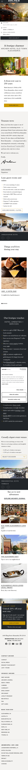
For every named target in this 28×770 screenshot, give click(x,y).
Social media (5, 662)
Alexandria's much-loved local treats (12, 586)
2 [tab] (3, 303)
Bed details (5, 698)
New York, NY (5, 729)
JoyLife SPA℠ (21, 146)
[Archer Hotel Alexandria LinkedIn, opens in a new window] (21, 644)
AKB (4, 354)
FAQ (2, 701)
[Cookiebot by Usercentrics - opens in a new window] (20, 369)
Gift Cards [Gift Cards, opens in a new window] (4, 704)
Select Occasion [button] (13, 457)
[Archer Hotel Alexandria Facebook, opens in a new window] (6, 644)
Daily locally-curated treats (10, 199)
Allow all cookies (14, 394)
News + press (5, 682)
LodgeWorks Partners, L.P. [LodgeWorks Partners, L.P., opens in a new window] (9, 747)
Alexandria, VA (6, 713)
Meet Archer (5, 677)
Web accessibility (7, 761)
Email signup (5, 690)
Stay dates (5, 22)
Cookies (4, 764)
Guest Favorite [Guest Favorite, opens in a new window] (6, 169)
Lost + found (5, 668)
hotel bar (3, 146)
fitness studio (17, 405)
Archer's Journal (7, 680)
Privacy (3, 758)
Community (4, 688)
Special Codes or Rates (9, 32)
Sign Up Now (14, 623)
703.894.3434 (16, 640)
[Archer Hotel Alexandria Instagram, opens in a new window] (10, 644)
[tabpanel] (14, 279)
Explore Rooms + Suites (11, 210)
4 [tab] (5, 303)
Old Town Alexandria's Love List (13, 527)
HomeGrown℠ (11, 146)
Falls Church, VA (6, 721)
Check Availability (14, 38)
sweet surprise (14, 343)
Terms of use (5, 755)
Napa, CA (4, 727)
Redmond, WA (5, 732)
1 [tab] (1, 303)
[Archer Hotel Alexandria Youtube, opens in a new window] (13, 644)
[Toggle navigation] (2, 1)
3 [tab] (4, 303)
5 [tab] (6, 303)
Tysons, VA (4, 735)
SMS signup (4, 693)
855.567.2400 (19, 639)
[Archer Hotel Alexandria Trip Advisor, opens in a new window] (17, 644)
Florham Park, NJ (6, 724)
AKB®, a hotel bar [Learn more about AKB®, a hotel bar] (8, 291)
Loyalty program (6, 696)
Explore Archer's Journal (14, 498)
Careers (4, 685)
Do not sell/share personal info (12, 753)
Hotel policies (6, 750)
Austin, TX (4, 716)
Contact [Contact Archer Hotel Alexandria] (4, 660)
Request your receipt (8, 665)
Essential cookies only (14, 399)
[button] (14, 28)
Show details (20, 389)
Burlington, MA (6, 719)
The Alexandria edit (10, 557)
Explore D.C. (14, 105)
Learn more (5, 384)
